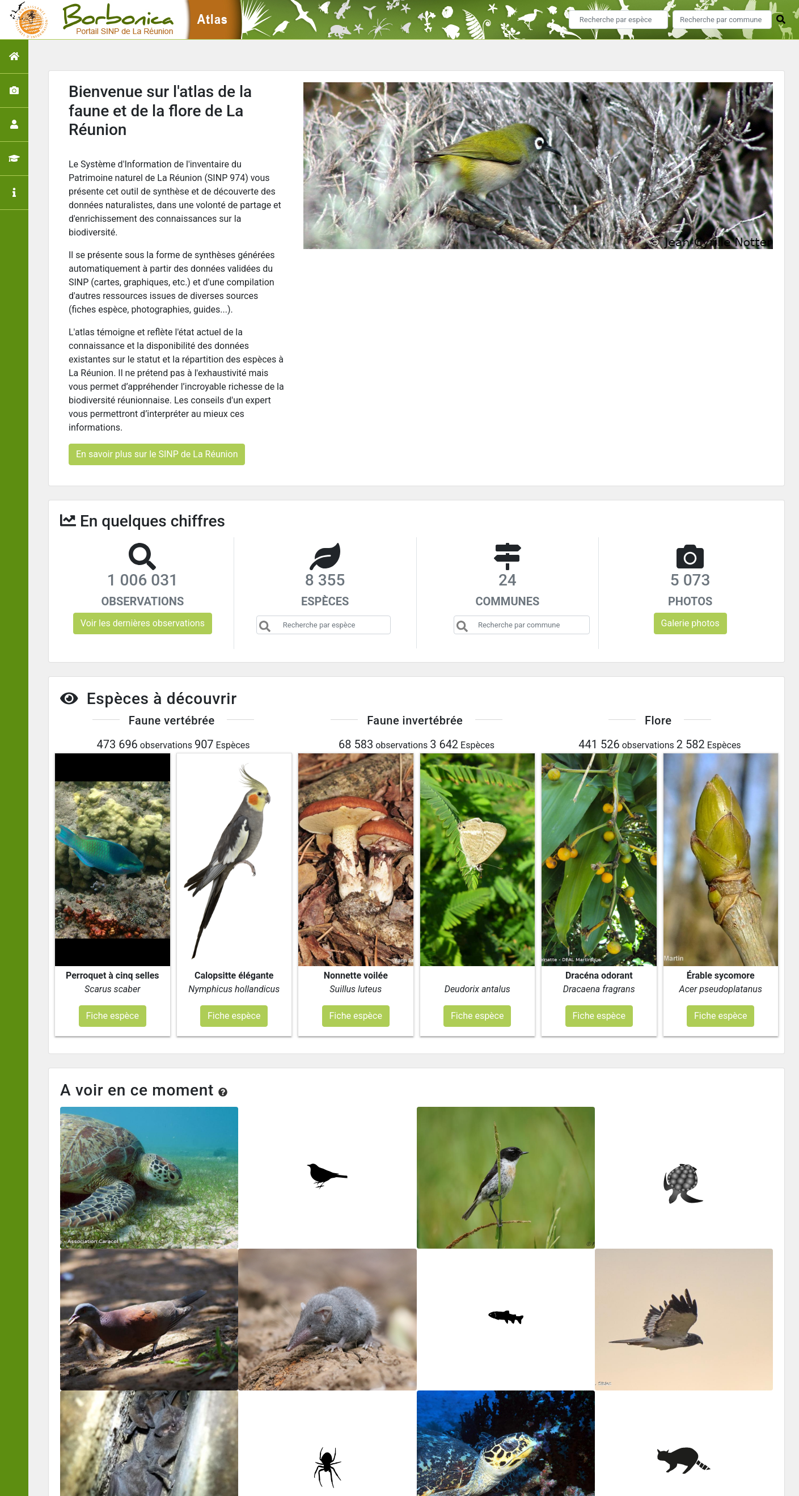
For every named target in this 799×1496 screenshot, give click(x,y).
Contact (581, 1446)
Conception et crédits (515, 1446)
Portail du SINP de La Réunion (405, 1446)
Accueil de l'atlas (304, 1446)
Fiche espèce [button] (112, 888)
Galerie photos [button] (690, 623)
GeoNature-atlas (380, 1480)
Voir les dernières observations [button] (143, 623)
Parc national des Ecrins (520, 1480)
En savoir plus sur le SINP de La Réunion (157, 454)
